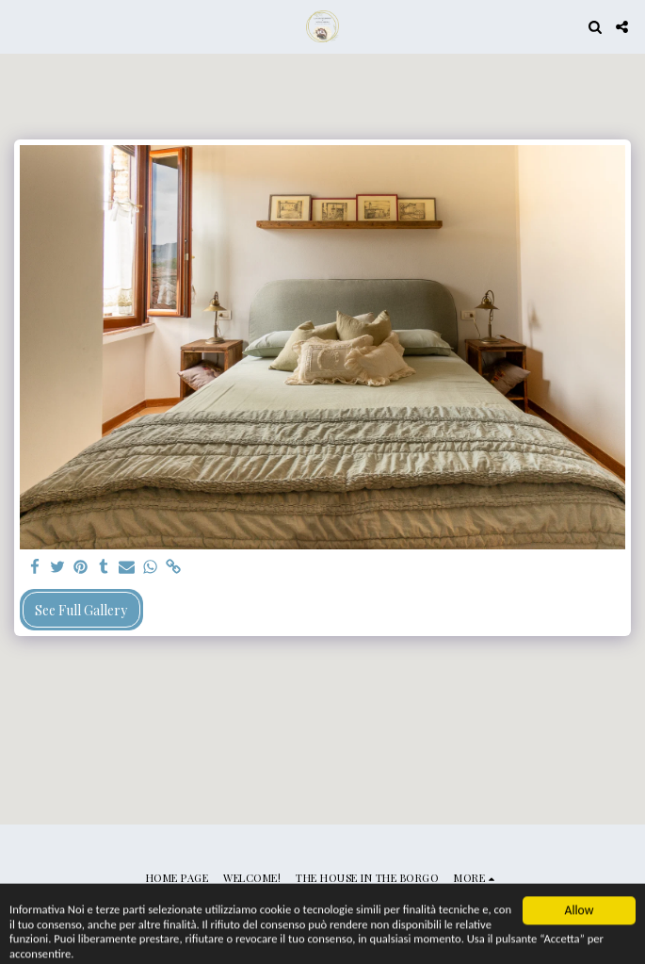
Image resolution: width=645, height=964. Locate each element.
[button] (21, 26)
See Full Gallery (81, 610)
